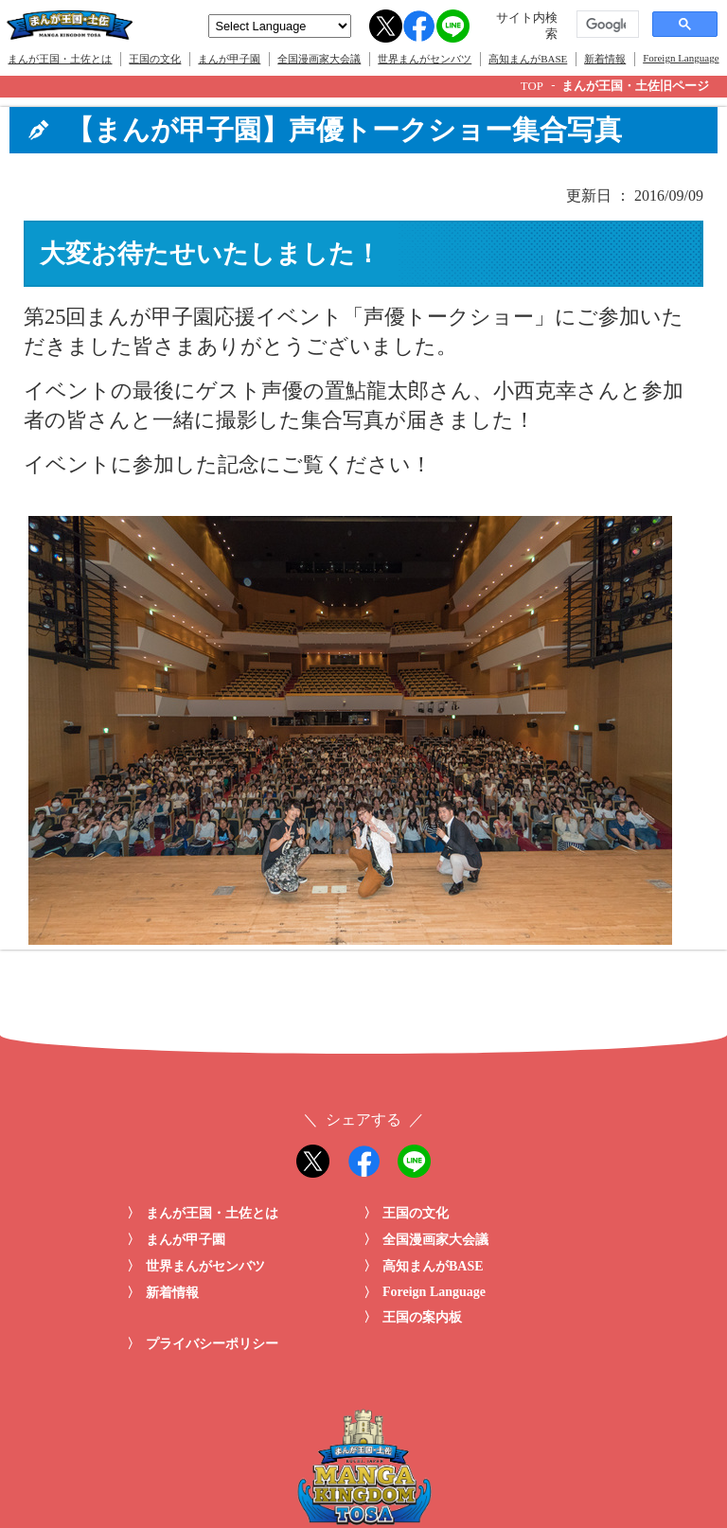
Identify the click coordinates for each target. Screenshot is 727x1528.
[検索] (606, 24)
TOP (532, 86)
